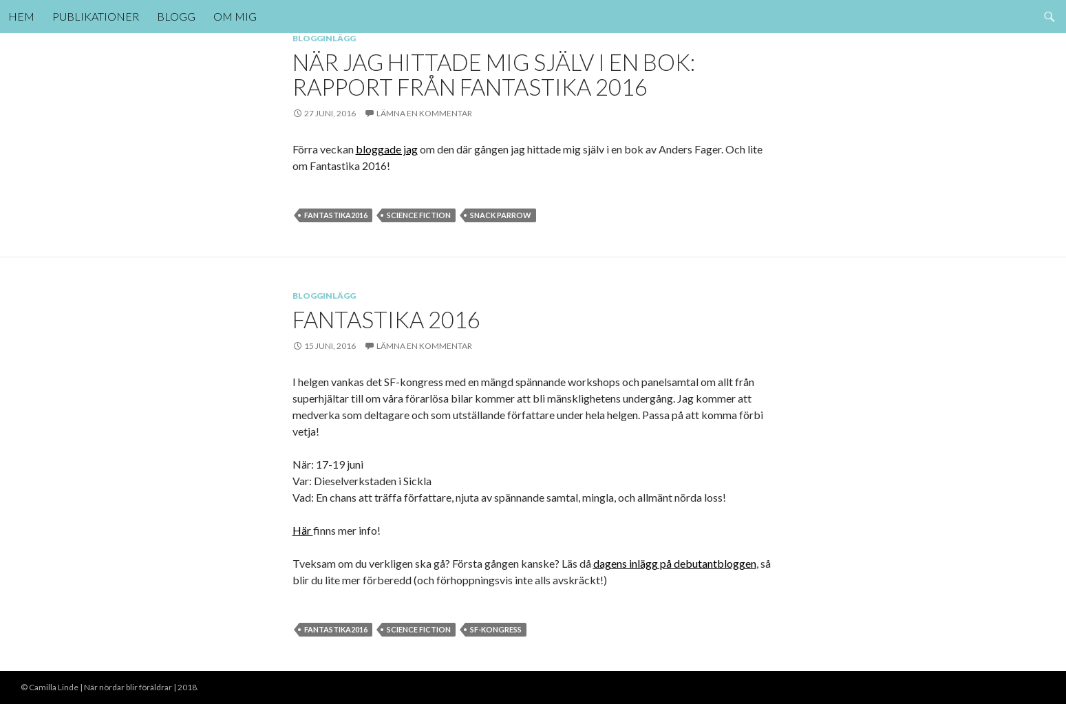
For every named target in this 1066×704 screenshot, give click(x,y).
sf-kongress (496, 629)
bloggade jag (387, 149)
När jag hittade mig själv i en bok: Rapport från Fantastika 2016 (493, 74)
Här (302, 530)
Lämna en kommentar (424, 113)
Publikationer (95, 16)
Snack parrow (500, 215)
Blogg (176, 16)
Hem (21, 16)
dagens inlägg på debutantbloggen (674, 563)
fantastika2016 (335, 215)
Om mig (235, 16)
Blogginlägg (324, 38)
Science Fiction (419, 215)
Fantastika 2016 (386, 319)
